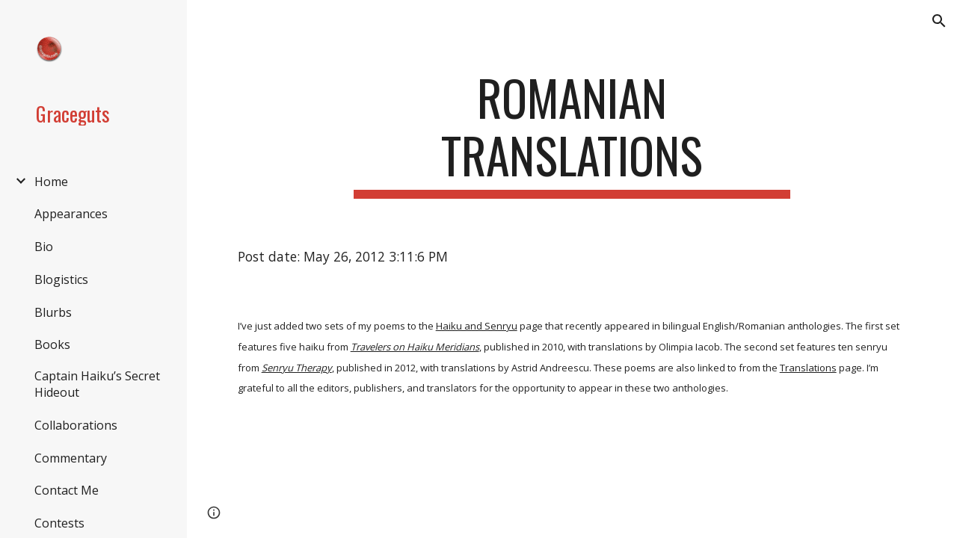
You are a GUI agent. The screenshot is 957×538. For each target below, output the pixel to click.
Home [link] (51, 181)
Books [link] (52, 344)
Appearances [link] (71, 213)
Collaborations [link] (75, 425)
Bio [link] (43, 246)
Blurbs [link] (53, 312)
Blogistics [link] (61, 279)
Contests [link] (59, 523)
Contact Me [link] (66, 490)
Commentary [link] (70, 458)
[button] (939, 21)
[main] (572, 134)
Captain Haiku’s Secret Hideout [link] (97, 384)
